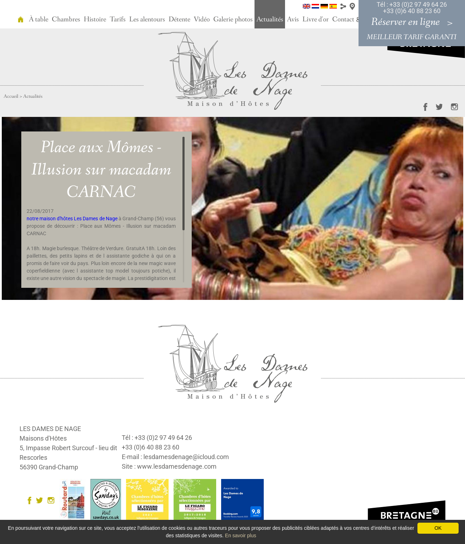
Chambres (66, 19)
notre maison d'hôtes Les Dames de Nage (72, 218)
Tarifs (118, 19)
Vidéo (202, 19)
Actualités (269, 19)
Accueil (11, 96)
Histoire (95, 19)
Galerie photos (233, 19)
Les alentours (147, 19)
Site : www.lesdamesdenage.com (169, 466)
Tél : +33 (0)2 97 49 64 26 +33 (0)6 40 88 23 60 (412, 8)
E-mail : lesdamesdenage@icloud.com (175, 456)
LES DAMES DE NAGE (50, 428)
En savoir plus (240, 535)
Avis (293, 19)
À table (38, 19)
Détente (179, 19)
